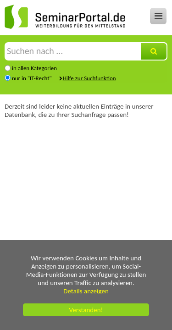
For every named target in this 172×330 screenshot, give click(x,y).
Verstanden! (86, 310)
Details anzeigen (86, 291)
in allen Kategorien (34, 68)
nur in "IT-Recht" (32, 78)
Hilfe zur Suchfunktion (89, 78)
